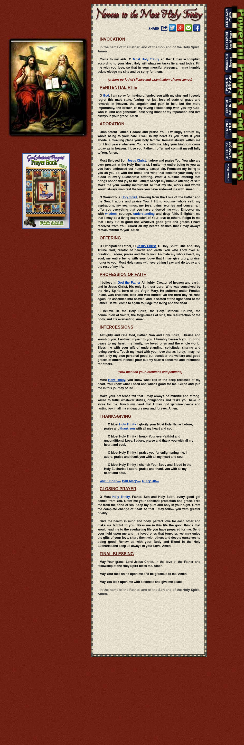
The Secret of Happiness (226, 106)
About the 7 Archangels (226, 150)
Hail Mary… (131, 481)
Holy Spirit (129, 197)
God (106, 95)
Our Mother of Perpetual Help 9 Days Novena (226, 84)
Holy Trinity (116, 380)
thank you (127, 428)
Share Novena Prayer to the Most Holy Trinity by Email (189, 28)
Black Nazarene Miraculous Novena (226, 62)
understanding (144, 214)
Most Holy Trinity (146, 59)
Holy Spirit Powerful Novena (226, 40)
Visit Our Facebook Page (197, 28)
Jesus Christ (136, 160)
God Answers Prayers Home (226, 18)
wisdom (111, 214)
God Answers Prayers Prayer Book (226, 172)
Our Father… (110, 481)
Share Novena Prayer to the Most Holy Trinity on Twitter (172, 28)
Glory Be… (150, 481)
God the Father (129, 282)
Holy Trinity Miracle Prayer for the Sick (226, 128)
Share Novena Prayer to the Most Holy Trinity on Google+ (181, 28)
